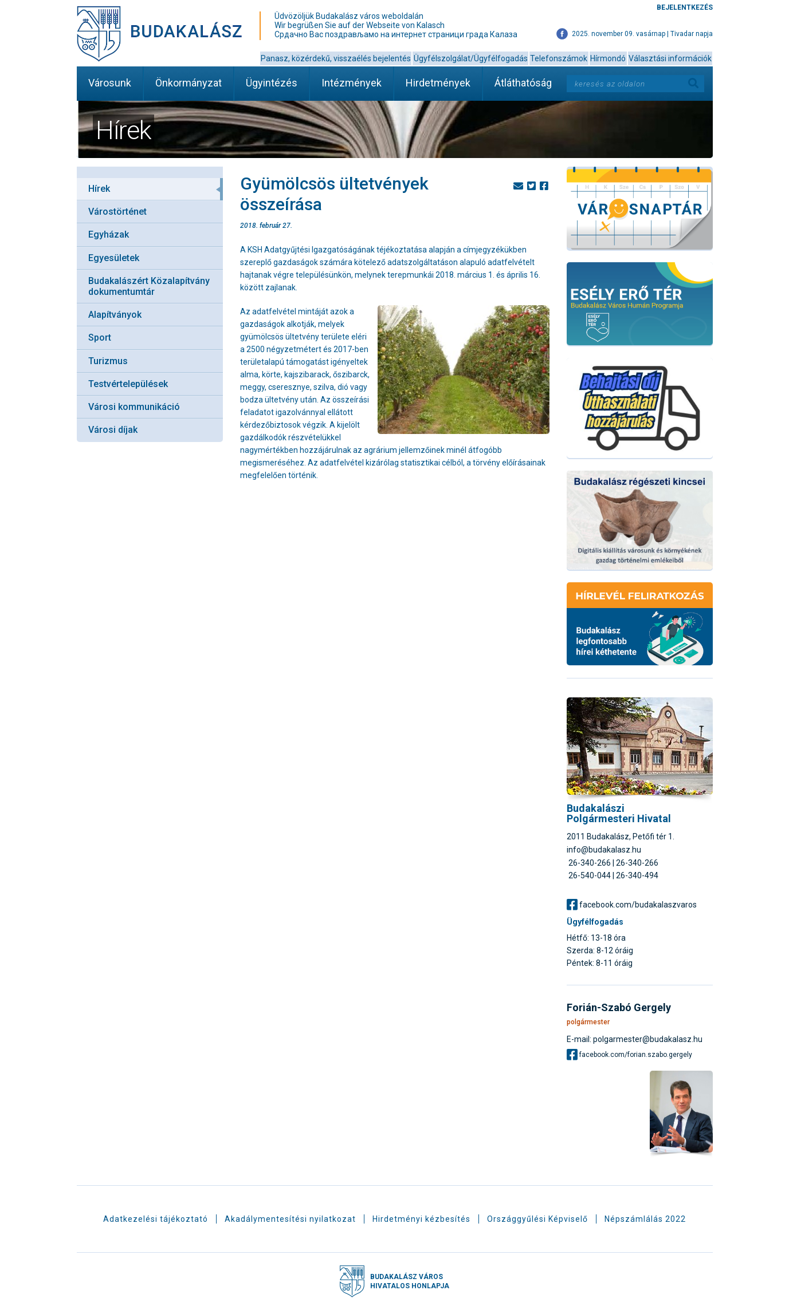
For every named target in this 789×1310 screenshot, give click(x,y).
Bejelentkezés (685, 7)
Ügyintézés (271, 83)
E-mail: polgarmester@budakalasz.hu (634, 1039)
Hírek (99, 188)
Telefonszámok (558, 58)
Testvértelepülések (128, 383)
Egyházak (108, 234)
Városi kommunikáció (134, 406)
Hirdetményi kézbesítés (421, 1219)
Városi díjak (113, 429)
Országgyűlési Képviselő (537, 1219)
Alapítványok (115, 314)
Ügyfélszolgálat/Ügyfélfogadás (471, 58)
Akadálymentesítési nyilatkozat (290, 1219)
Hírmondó (608, 58)
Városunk (109, 83)
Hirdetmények (438, 83)
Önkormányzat (188, 83)
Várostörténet (117, 211)
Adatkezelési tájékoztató (155, 1219)
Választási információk (670, 58)
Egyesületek (113, 257)
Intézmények (351, 83)
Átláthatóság (523, 83)
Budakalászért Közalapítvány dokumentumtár (149, 286)
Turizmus (108, 361)
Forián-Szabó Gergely (619, 1008)
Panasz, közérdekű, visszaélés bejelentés (336, 58)
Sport (99, 337)
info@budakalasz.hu (604, 850)
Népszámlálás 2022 (645, 1219)
